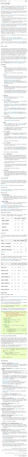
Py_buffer (21, 368)
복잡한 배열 (20, 149)
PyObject (14, 363)
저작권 (14, 448)
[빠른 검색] (17, 1)
